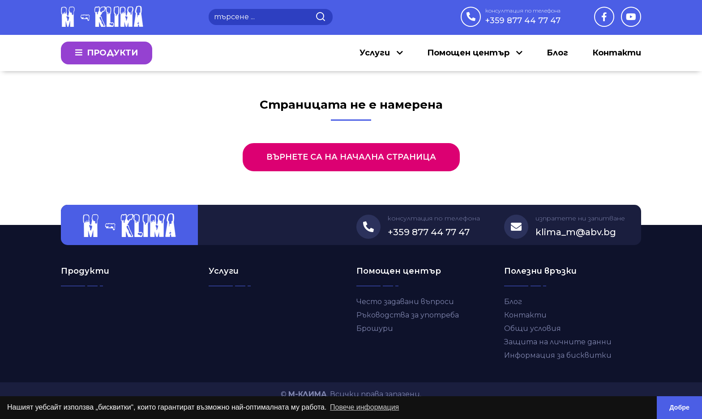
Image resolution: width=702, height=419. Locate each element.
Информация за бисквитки (558, 355)
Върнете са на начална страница (351, 157)
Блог (557, 53)
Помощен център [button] (469, 53)
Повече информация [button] (364, 407)
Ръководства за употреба (407, 315)
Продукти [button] (106, 53)
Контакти (616, 53)
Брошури (374, 328)
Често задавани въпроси (405, 301)
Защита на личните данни (558, 342)
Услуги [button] (376, 53)
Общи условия (532, 328)
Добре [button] (679, 407)
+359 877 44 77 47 (523, 16)
